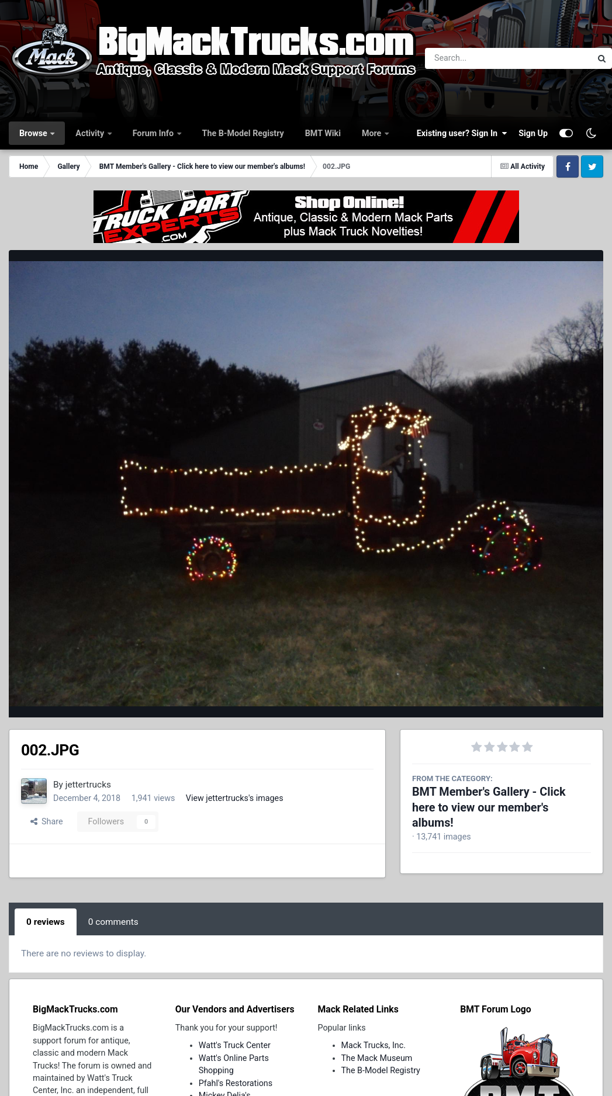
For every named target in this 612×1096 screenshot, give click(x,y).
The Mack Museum (377, 1058)
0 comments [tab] (113, 922)
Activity (90, 133)
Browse (34, 133)
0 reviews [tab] (45, 922)
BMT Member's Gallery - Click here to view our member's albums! (489, 807)
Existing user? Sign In (462, 133)
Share (46, 821)
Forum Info (154, 133)
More (372, 133)
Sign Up (533, 133)
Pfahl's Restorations (235, 1083)
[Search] (476, 58)
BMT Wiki (323, 133)
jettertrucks (88, 784)
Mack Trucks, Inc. (373, 1045)
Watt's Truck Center (235, 1045)
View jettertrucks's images (234, 798)
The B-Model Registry (243, 133)
